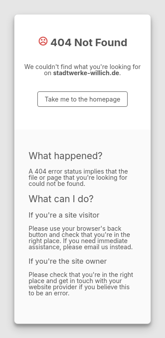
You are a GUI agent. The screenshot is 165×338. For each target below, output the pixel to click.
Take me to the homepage (83, 99)
